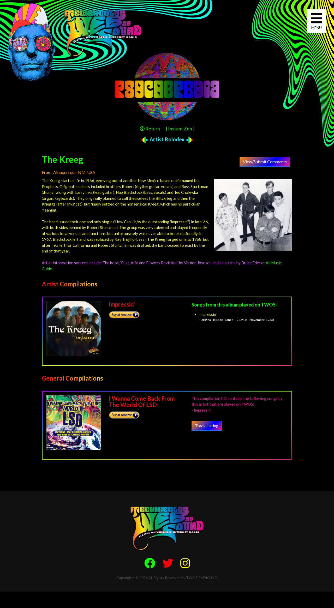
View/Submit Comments (265, 161)
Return (150, 128)
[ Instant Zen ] (180, 128)
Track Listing (206, 425)
